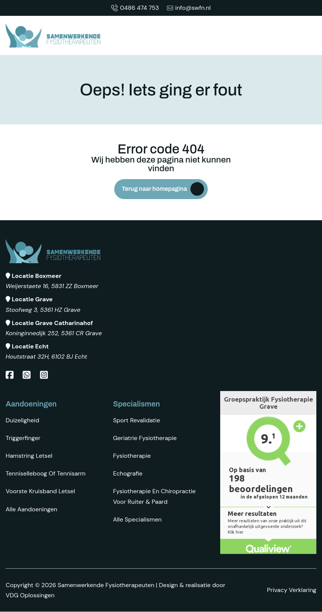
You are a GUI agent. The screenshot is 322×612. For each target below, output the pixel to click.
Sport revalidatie (136, 420)
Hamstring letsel (29, 456)
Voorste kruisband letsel (40, 491)
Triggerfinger (23, 438)
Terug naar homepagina (154, 189)
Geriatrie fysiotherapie (145, 438)
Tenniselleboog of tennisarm (46, 474)
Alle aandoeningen (31, 509)
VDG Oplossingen (30, 595)
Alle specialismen (137, 519)
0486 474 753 (135, 8)
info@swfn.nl (189, 8)
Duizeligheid (22, 420)
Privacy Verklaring (291, 590)
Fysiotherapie (132, 456)
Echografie (128, 474)
